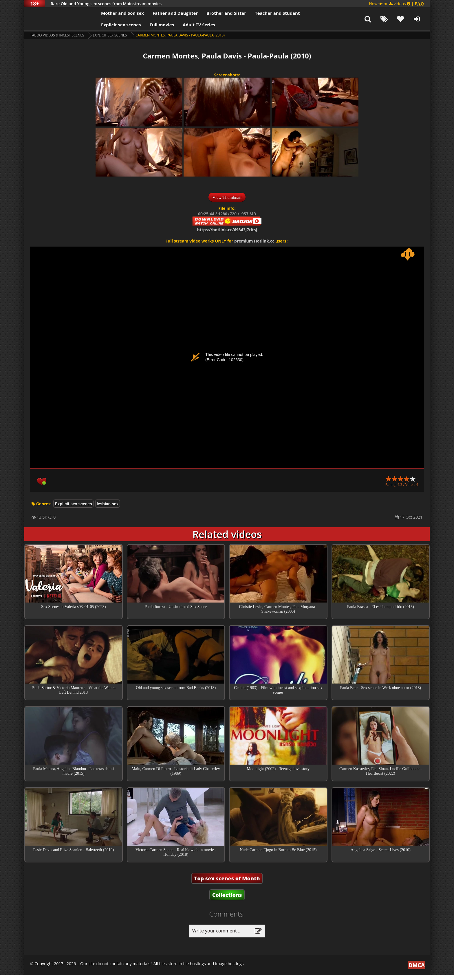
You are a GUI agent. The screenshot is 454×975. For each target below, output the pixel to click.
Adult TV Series (199, 24)
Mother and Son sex (122, 13)
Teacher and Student (277, 13)
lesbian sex (108, 504)
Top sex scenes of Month (227, 878)
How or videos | (396, 3)
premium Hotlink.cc (254, 241)
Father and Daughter (175, 13)
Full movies (162, 24)
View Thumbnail (227, 197)
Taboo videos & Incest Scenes (57, 35)
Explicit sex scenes (121, 24)
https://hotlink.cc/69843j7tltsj (227, 229)
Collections (227, 894)
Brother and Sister (226, 13)
